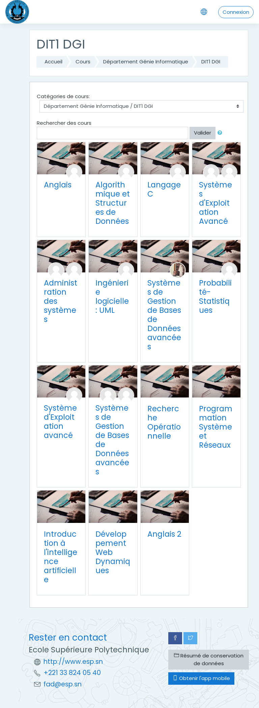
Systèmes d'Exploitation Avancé (215, 203)
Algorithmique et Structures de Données (112, 203)
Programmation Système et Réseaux (215, 426)
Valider (202, 132)
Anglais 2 (164, 534)
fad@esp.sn (63, 684)
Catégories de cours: (63, 96)
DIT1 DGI (210, 61)
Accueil (53, 61)
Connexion (236, 12)
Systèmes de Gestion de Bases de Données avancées (164, 314)
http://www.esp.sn (73, 661)
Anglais (57, 184)
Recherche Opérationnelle (164, 422)
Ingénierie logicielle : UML (112, 296)
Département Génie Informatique (145, 61)
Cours (83, 61)
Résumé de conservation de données (208, 659)
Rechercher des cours (64, 122)
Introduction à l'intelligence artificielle (60, 557)
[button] (221, 133)
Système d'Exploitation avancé (60, 422)
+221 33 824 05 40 (72, 672)
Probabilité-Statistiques (215, 296)
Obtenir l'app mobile (201, 678)
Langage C (164, 189)
